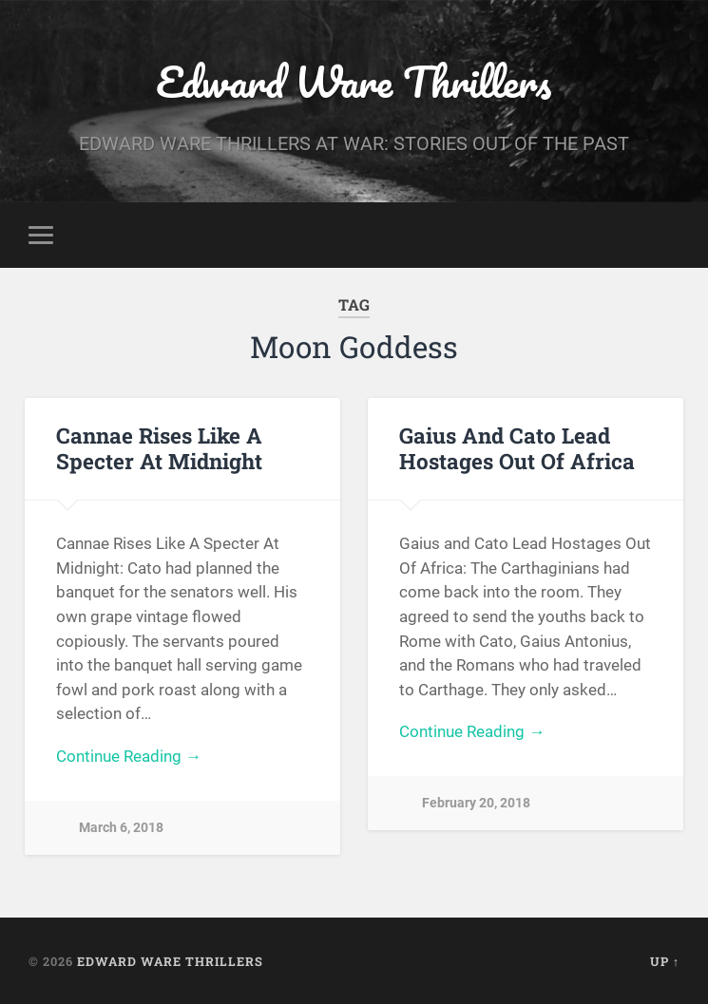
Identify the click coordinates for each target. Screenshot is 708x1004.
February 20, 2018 (476, 803)
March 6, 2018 (121, 828)
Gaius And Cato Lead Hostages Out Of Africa (517, 448)
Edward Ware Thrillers (353, 81)
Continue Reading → (128, 756)
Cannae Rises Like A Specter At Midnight (159, 448)
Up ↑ (664, 961)
